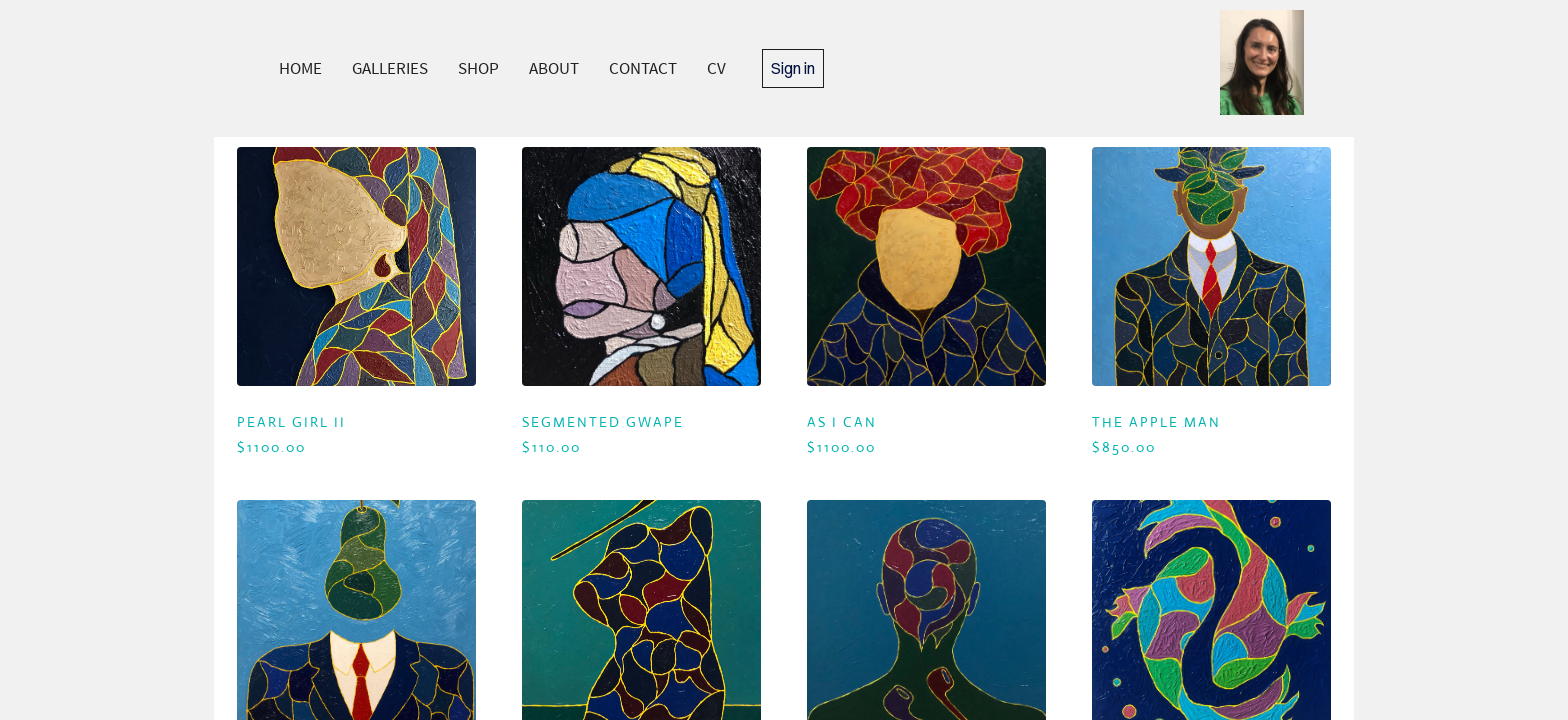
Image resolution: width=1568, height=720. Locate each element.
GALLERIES (390, 68)
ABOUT (554, 68)
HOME (300, 68)
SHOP (478, 68)
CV (716, 68)
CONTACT (643, 68)
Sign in (793, 68)
